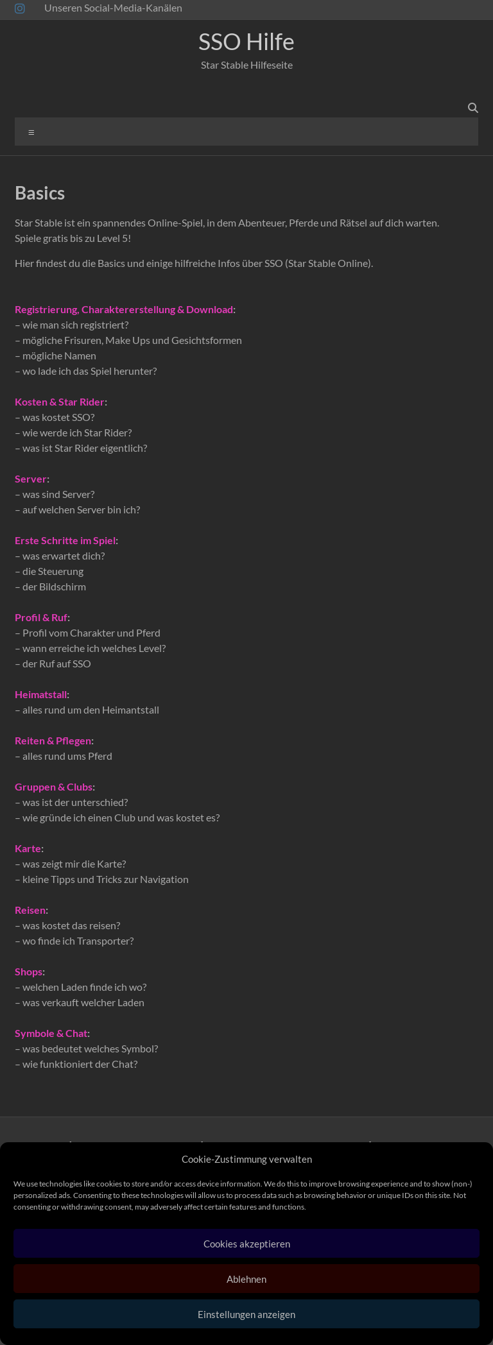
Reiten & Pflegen (53, 740)
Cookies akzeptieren (246, 1243)
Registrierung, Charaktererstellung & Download (124, 309)
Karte (28, 848)
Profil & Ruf (41, 617)
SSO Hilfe (246, 41)
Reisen (30, 910)
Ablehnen (246, 1279)
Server (31, 478)
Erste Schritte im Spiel (65, 540)
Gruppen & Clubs (53, 786)
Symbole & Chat (51, 1033)
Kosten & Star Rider (60, 401)
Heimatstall (41, 694)
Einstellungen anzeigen (246, 1314)
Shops (28, 971)
